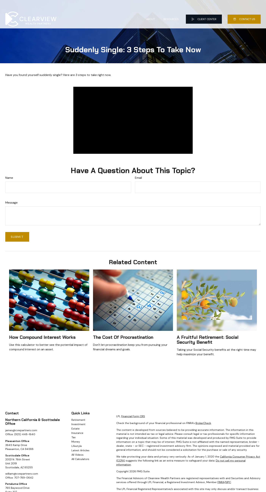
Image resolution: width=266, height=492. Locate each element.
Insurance (77, 433)
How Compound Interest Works (42, 337)
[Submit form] (17, 237)
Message (11, 203)
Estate (75, 428)
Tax (73, 437)
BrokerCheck (203, 423)
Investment (78, 424)
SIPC (228, 482)
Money (75, 441)
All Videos (77, 454)
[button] (150, 9)
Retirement (78, 420)
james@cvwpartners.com (21, 430)
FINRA (220, 482)
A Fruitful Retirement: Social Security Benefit (208, 339)
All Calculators (80, 459)
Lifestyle (76, 446)
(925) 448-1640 (24, 434)
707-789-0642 (23, 477)
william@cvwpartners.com (21, 473)
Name (9, 178)
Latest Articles (80, 450)
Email (138, 178)
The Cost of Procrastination (123, 337)
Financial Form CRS (133, 416)
